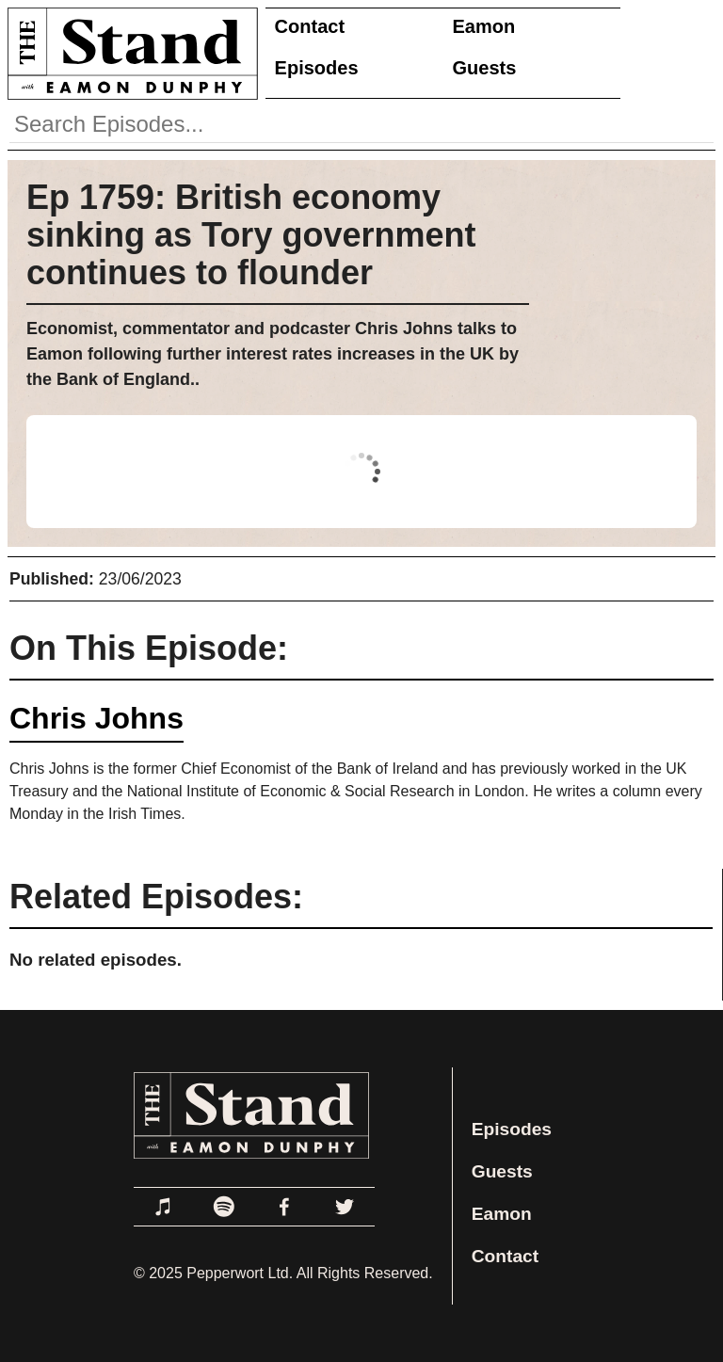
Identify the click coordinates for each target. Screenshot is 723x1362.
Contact (310, 26)
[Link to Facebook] (284, 1207)
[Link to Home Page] (129, 53)
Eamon (484, 26)
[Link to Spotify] (224, 1207)
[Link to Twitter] (344, 1207)
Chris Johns (96, 718)
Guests (485, 67)
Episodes (317, 67)
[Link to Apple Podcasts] (164, 1207)
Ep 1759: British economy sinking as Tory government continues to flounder (250, 235)
